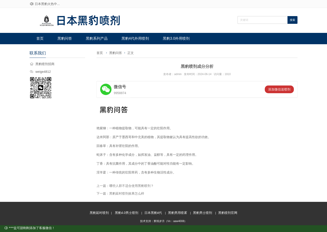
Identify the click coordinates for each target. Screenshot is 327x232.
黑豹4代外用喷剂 (135, 38)
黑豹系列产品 (97, 38)
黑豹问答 (64, 38)
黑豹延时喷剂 (99, 213)
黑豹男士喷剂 (202, 213)
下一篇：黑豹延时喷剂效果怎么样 (120, 193)
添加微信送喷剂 (279, 89)
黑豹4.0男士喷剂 (126, 213)
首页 (40, 38)
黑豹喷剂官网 (227, 213)
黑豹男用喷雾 (177, 213)
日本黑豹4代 (153, 213)
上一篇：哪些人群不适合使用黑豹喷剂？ (125, 186)
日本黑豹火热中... (47, 4)
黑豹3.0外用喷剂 (176, 38)
